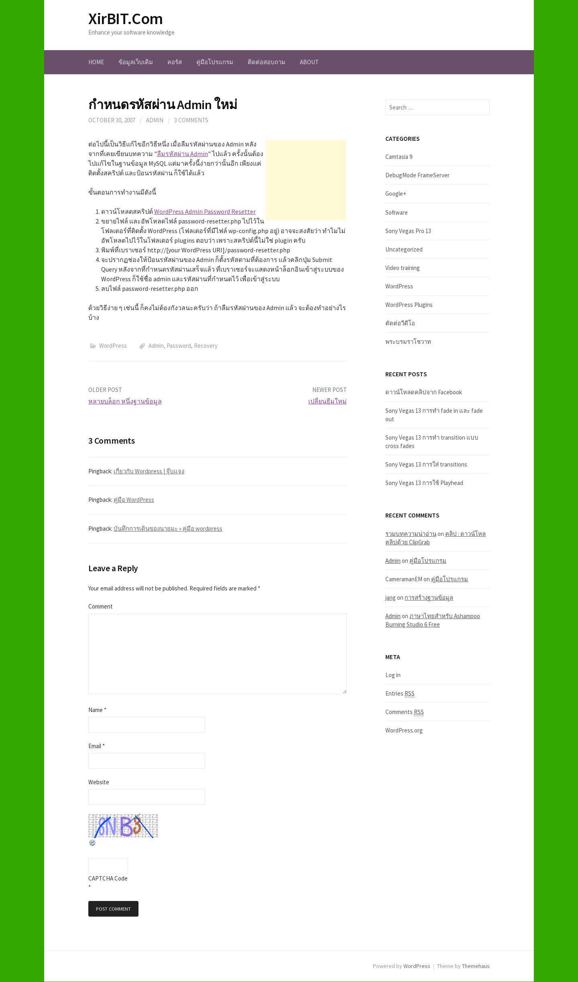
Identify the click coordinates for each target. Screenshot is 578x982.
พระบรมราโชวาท (408, 341)
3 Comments (191, 120)
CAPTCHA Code (108, 878)
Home (96, 62)
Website (98, 782)
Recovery (206, 345)
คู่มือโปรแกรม (214, 62)
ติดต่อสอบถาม (266, 62)
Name (97, 710)
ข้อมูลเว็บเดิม (135, 62)
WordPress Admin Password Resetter (205, 211)
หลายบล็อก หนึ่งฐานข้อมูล (125, 401)
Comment (100, 606)
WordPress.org (404, 730)
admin (154, 120)
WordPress (113, 345)
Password (179, 345)
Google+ (395, 193)
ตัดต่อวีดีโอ (400, 323)
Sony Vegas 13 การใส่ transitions (426, 464)
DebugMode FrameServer (417, 175)
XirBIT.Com (125, 18)
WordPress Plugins (409, 304)
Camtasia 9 (398, 156)
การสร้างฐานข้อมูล (429, 597)
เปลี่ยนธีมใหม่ (327, 401)
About (309, 62)
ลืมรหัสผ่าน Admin (182, 154)
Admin (156, 345)
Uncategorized (404, 249)
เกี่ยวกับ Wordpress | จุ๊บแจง (149, 471)
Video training (402, 268)
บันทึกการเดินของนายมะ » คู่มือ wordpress (168, 528)
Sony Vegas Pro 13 (408, 231)
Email (96, 746)
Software (396, 212)
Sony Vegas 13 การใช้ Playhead (424, 483)
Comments (404, 712)
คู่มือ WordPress (134, 499)
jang (390, 597)
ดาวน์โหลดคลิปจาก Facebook (423, 392)
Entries (400, 694)
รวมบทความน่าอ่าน (410, 534)
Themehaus (476, 966)
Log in (393, 675)
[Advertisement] (306, 180)
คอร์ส (174, 62)
